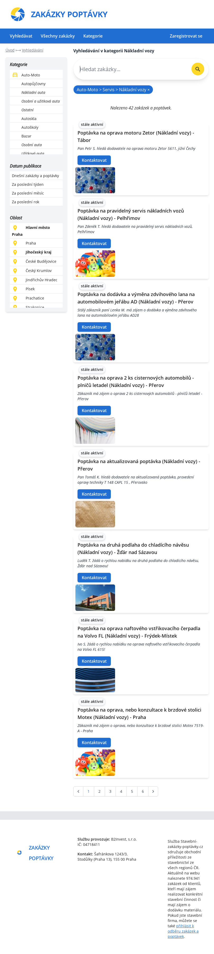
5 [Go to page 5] (132, 791)
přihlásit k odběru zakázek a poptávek (183, 931)
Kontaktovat (94, 160)
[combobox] (130, 69)
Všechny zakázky (58, 36)
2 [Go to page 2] (99, 791)
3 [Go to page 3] (110, 791)
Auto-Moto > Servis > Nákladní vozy (113, 90)
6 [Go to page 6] (143, 791)
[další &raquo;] (153, 791)
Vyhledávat (21, 36)
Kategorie (93, 36)
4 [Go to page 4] (121, 791)
